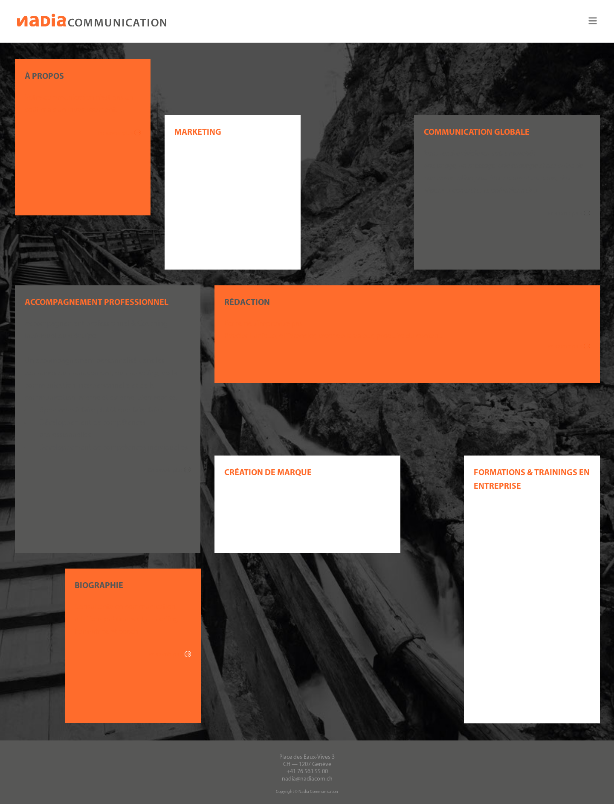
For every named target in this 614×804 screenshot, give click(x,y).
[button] (307, 21)
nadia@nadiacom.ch (307, 778)
